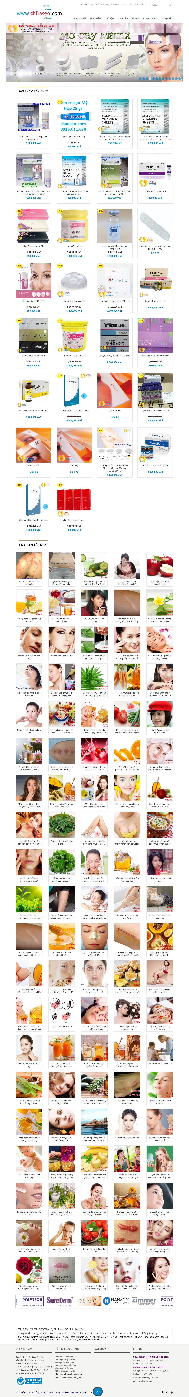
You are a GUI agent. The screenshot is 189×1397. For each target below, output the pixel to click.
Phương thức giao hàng (65, 1360)
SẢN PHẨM (95, 18)
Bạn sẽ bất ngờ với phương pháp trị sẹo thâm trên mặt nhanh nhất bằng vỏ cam (127, 771)
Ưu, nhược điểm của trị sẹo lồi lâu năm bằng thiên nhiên (159, 1177)
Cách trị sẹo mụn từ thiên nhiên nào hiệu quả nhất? (94, 694)
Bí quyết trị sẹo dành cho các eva (94, 1250)
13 (179, 78)
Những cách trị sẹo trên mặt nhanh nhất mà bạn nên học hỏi (94, 584)
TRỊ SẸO (109, 18)
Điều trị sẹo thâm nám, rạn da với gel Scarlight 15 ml (61, 992)
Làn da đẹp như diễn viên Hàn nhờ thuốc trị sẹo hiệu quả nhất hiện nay (29, 992)
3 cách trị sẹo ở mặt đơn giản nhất (160, 916)
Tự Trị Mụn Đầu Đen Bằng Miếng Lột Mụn (94, 953)
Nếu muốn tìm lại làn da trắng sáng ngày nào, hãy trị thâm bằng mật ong (94, 732)
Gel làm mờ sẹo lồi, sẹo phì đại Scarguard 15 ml (74, 192)
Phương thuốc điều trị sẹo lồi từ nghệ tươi (61, 805)
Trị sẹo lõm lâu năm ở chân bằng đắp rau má (62, 879)
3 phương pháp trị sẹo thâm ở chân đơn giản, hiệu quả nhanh (127, 844)
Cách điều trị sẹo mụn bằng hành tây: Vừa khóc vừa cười (94, 807)
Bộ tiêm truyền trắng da (155, 301)
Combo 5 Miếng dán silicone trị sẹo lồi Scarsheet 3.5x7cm (114, 137)
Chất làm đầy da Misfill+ (33, 246)
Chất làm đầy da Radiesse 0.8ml (33, 520)
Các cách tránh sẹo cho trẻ (160, 1063)
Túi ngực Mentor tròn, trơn (74, 301)
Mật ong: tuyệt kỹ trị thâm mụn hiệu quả (127, 879)
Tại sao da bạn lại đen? (62, 1026)
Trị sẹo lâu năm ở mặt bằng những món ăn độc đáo (159, 844)
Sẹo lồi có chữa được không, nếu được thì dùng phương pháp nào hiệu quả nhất (127, 622)
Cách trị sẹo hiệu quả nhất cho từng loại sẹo (159, 657)
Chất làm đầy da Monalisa (33, 301)
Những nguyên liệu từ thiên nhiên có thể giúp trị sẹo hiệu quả (94, 1288)
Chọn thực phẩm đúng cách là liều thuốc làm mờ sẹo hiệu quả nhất (160, 695)
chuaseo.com (146, 1381)
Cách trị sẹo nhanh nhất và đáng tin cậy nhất (127, 805)
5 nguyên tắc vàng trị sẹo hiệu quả (29, 694)
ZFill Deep (74, 465)
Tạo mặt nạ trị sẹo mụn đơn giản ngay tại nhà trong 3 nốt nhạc (29, 1103)
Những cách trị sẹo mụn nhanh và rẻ (159, 1139)
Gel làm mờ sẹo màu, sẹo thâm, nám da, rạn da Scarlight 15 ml (114, 192)
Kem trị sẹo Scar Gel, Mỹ (74, 136)
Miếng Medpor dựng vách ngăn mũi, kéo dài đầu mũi (155, 247)
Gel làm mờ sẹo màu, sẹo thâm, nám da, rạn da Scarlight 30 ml (33, 192)
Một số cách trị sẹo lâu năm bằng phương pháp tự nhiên (159, 1251)
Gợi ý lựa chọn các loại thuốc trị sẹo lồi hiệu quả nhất (29, 1288)
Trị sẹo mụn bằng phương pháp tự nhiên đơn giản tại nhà (61, 1177)
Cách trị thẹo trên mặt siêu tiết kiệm (62, 953)
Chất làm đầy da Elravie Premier (155, 355)
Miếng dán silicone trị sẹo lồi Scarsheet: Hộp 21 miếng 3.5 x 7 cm (155, 137)
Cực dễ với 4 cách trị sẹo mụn (29, 657)
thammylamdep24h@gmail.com (134, 4)
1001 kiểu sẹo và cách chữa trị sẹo (62, 1287)
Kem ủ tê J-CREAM (74, 246)
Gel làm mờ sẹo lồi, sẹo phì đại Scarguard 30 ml (33, 137)
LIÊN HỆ (166, 18)
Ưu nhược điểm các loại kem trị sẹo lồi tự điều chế (159, 768)
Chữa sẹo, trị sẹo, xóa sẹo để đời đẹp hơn (62, 1139)
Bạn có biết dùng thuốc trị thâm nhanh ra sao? (94, 990)
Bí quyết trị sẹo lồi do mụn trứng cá (62, 842)
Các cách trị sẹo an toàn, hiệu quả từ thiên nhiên (62, 1065)
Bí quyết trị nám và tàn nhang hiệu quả (160, 1213)
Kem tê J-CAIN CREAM (74, 355)
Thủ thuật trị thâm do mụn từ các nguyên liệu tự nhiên (127, 992)
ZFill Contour (33, 465)
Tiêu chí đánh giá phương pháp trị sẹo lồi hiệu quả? (127, 953)
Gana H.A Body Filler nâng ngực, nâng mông (114, 247)
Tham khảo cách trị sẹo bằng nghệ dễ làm (61, 1250)
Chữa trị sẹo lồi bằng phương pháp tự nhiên (127, 582)
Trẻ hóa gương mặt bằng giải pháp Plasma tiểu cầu (160, 1287)
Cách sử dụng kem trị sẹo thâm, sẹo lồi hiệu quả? (94, 1213)
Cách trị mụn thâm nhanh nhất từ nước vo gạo (94, 657)
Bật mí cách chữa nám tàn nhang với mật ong (29, 1139)
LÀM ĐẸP (123, 18)
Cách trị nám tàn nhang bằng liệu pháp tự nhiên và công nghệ (94, 918)
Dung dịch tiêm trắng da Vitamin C (33, 410)
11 (173, 78)
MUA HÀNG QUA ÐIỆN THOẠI (94, 620)
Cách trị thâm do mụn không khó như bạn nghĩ (127, 1176)
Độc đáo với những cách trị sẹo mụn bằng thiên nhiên (61, 695)
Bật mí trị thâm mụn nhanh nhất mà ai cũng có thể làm (29, 918)
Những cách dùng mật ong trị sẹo (29, 620)
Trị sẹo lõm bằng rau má (62, 655)
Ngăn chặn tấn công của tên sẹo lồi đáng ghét (61, 582)
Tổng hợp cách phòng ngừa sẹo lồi (159, 731)
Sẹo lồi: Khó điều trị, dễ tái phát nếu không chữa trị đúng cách (127, 1251)
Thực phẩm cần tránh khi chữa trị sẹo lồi (160, 990)
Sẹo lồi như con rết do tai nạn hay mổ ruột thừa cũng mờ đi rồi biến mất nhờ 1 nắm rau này (62, 771)
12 (176, 78)
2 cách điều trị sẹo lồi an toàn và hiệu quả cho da (94, 879)
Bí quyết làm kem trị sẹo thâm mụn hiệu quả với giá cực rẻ (29, 1029)
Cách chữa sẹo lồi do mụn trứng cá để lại (61, 1102)
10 (170, 78)
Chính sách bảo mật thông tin (68, 1378)
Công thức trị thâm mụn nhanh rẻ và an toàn (159, 805)
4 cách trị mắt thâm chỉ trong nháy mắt (159, 582)
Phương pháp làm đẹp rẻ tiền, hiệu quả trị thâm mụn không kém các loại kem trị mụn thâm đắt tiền (94, 771)
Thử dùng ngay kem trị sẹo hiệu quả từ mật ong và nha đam (127, 1214)
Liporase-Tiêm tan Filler (155, 191)
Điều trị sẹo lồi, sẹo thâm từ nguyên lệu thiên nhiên (29, 805)
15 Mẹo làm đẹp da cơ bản (127, 1137)
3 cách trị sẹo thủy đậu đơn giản (29, 582)
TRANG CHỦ (79, 18)
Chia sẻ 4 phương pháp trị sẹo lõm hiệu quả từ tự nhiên (94, 1140)
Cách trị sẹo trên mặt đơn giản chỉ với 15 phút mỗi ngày (94, 1177)
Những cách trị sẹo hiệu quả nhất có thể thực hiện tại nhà (127, 1066)
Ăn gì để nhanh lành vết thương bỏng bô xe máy (62, 916)
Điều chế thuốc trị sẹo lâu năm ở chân (127, 916)
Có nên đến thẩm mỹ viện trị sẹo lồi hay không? (94, 1027)
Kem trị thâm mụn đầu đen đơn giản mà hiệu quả (29, 842)
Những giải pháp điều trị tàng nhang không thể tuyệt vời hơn (159, 955)
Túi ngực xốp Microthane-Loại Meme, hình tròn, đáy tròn (114, 466)
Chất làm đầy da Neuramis (33, 355)
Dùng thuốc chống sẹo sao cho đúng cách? (29, 879)
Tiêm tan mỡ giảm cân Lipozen (155, 465)
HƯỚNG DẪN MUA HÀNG (145, 18)
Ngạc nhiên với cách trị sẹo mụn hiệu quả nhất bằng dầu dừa (29, 769)
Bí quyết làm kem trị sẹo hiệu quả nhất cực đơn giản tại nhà (127, 732)
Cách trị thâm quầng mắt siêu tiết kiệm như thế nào (127, 1287)
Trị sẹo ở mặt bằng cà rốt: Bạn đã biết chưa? (127, 694)
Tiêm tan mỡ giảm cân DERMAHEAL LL (115, 302)
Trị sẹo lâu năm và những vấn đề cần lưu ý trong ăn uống (61, 732)
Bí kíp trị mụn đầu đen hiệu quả (29, 731)
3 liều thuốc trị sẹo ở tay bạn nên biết (127, 1102)
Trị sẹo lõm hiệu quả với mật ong (29, 1176)
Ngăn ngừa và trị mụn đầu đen (159, 879)
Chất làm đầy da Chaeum (74, 520)
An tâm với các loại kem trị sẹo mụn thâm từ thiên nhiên (159, 621)
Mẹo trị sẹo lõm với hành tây (29, 1065)
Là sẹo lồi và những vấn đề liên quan (29, 1213)
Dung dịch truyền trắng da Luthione (115, 355)
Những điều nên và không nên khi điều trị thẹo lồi (94, 1102)
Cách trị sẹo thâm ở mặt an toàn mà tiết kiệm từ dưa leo (29, 1251)
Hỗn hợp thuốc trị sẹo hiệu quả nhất (62, 620)
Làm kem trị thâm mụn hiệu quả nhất (127, 1027)
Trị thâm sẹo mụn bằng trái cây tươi (159, 1027)
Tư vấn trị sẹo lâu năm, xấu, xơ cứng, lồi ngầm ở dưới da (29, 955)
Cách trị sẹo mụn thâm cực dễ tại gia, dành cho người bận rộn (61, 1214)
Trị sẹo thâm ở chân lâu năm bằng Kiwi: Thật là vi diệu (94, 844)
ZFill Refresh (114, 410)
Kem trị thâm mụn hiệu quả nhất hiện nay (94, 1065)
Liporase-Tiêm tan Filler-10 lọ (155, 410)
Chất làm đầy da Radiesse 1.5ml (74, 410)
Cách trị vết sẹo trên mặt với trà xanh (160, 1102)
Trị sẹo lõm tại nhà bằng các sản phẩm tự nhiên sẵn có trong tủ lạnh (127, 658)
